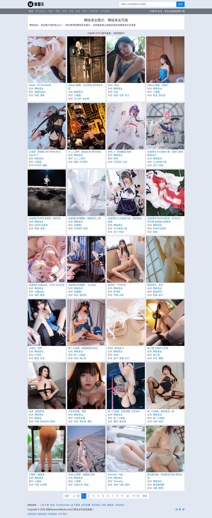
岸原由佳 (119, 505)
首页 (31, 11)
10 (127, 496)
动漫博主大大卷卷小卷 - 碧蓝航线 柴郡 (125, 220)
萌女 (76, 295)
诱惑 (37, 228)
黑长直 (162, 95)
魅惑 (45, 165)
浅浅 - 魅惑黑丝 (36, 411)
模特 (84, 11)
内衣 (121, 295)
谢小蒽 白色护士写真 (157, 348)
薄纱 (42, 95)
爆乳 (90, 421)
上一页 (76, 496)
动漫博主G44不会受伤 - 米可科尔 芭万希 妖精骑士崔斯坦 (164, 220)
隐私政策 (42, 514)
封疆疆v (78, 225)
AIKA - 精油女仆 (116, 348)
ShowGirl (44, 421)
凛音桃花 (95, 505)
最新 (51, 11)
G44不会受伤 (41, 225)
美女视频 (105, 11)
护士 (155, 358)
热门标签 (40, 11)
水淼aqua (39, 291)
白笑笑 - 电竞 (35, 348)
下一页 (135, 496)
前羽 (116, 158)
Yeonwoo (118, 481)
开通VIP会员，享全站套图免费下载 (167, 11)
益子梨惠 (75, 505)
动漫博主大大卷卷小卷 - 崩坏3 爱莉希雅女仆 (165, 153)
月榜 (64, 11)
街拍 (76, 358)
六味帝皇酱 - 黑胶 (77, 411)
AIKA (116, 355)
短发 (37, 95)
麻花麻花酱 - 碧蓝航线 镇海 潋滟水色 (164, 476)
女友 (42, 358)
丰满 (37, 421)
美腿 (121, 358)
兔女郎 (85, 98)
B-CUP (38, 165)
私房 (155, 95)
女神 (155, 421)
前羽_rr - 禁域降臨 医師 (119, 152)
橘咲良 (110, 505)
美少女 (83, 358)
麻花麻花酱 (158, 484)
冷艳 (42, 228)
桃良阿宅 (157, 291)
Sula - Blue (113, 85)
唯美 (42, 295)
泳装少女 (78, 484)
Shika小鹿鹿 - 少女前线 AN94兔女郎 (85, 87)
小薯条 (38, 481)
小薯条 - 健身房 (36, 474)
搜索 (180, 4)
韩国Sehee (40, 92)
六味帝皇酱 (79, 418)
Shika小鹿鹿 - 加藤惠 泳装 (81, 474)
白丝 (125, 162)
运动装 (43, 484)
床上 (127, 95)
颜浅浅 (38, 418)
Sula (116, 92)
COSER (84, 162)
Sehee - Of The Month (40, 85)
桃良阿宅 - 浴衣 (155, 285)
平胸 (116, 295)
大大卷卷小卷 (160, 162)
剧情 (155, 295)
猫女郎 (83, 295)
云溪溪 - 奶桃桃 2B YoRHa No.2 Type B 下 (45, 153)
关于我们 (62, 514)
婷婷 (52, 505)
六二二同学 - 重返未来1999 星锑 (84, 152)
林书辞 (117, 291)
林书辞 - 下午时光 (117, 285)
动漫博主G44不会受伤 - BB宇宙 (45, 218)
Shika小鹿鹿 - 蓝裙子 (158, 85)
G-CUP (77, 98)
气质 (121, 95)
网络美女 (39, 88)
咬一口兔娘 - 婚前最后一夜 (160, 411)
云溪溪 (38, 162)
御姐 (155, 232)
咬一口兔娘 (79, 355)
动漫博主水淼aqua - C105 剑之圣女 (47, 285)
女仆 (155, 165)
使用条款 (32, 514)
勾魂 (121, 484)
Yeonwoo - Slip (115, 474)
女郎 (116, 484)
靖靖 (104, 505)
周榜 (57, 11)
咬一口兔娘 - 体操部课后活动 (82, 348)
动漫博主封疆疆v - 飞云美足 (82, 285)
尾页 (145, 496)
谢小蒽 (156, 355)
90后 (85, 228)
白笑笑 (38, 355)
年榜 (71, 11)
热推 (78, 11)
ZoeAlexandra (63, 505)
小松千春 (44, 505)
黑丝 (52, 421)
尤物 (161, 165)
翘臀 (161, 358)
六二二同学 (79, 158)
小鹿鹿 (77, 95)
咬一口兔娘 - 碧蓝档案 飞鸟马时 (124, 411)
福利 (76, 162)
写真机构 (93, 11)
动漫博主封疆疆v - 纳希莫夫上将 (84, 218)
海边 (86, 484)
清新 (155, 488)
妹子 (161, 295)
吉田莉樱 (85, 505)
